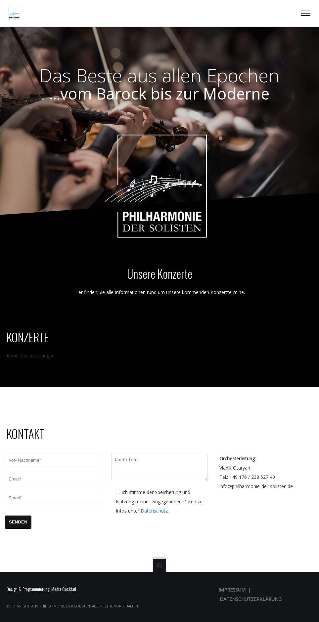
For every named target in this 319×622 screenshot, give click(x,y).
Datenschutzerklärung (251, 599)
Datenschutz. (155, 514)
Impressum (232, 590)
